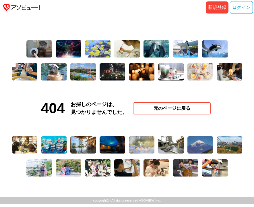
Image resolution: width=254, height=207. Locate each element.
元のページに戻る (172, 108)
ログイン (241, 7)
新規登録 (217, 7)
